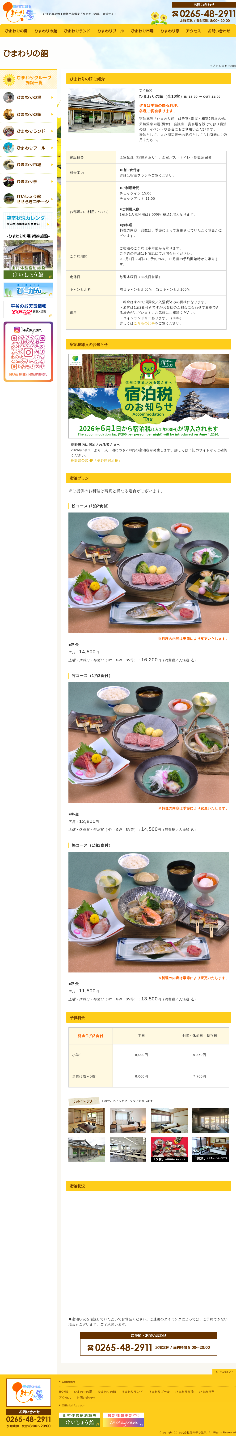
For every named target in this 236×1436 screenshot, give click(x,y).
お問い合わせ (86, 1397)
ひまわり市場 (184, 1391)
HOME (63, 1391)
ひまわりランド (132, 1391)
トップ (211, 65)
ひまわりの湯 (83, 1391)
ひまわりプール (159, 1391)
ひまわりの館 (107, 1391)
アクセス (65, 1397)
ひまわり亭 (207, 1391)
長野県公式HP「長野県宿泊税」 (96, 460)
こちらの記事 (144, 323)
